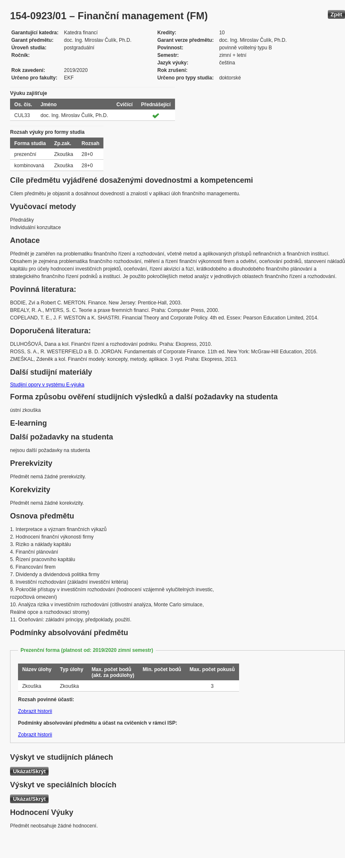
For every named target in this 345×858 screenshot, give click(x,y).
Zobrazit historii (35, 711)
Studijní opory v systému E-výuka (47, 385)
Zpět (336, 14)
